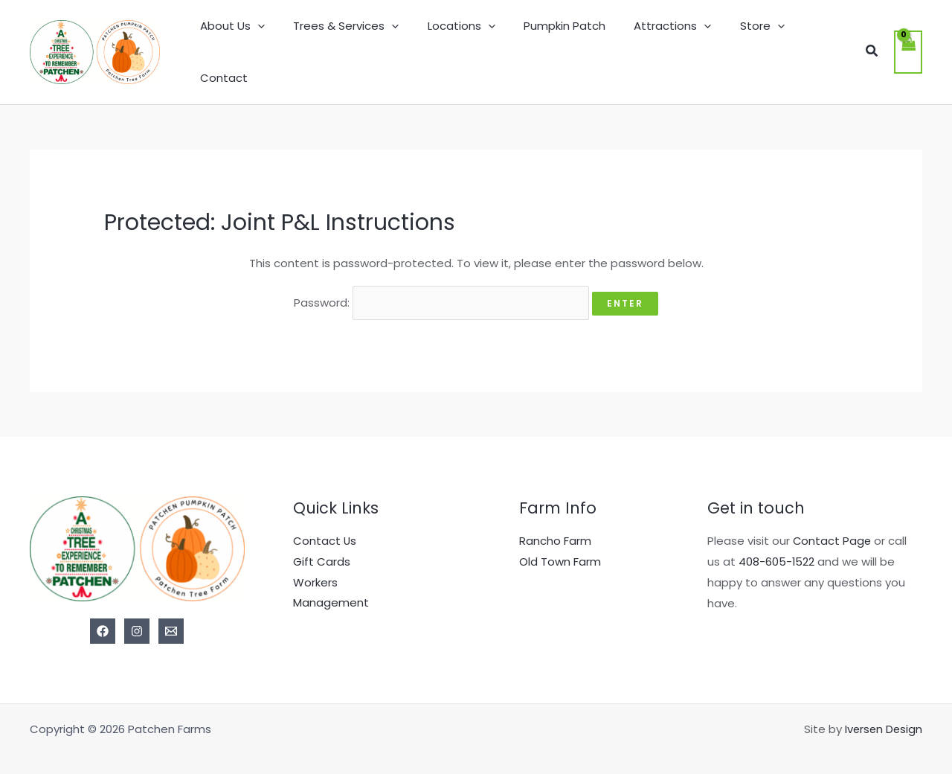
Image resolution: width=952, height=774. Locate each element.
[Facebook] (102, 611)
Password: (441, 284)
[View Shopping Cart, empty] (908, 42)
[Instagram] (136, 611)
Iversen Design (882, 709)
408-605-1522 (777, 542)
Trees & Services (355, 43)
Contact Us (325, 521)
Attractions (662, 43)
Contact (814, 43)
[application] (273, 43)
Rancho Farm (555, 521)
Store (746, 43)
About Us (247, 43)
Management (331, 584)
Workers (315, 563)
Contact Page (832, 521)
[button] (871, 43)
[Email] (171, 611)
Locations (464, 43)
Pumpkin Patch (561, 43)
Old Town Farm (560, 542)
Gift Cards (321, 542)
